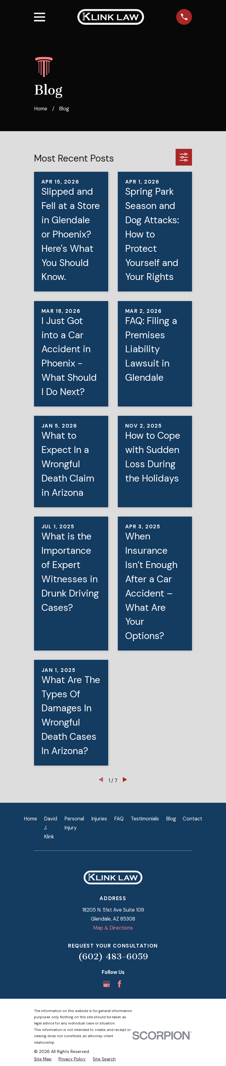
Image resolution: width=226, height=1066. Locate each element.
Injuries (99, 818)
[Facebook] (119, 984)
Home (30, 818)
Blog (171, 818)
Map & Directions (113, 928)
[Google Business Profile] (106, 984)
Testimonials (145, 818)
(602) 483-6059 (113, 956)
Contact (192, 818)
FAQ (119, 818)
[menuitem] (43, 1059)
